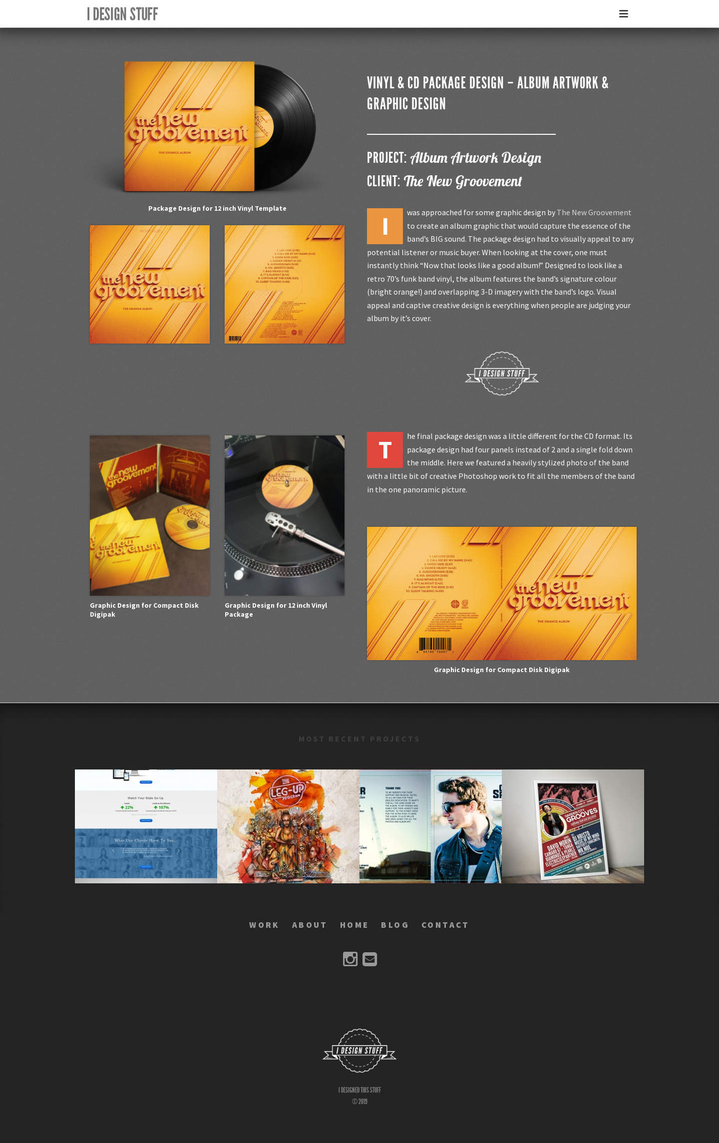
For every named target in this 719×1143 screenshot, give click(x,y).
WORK (264, 924)
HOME (354, 924)
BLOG (395, 924)
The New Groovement (594, 212)
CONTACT (445, 924)
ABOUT (310, 924)
